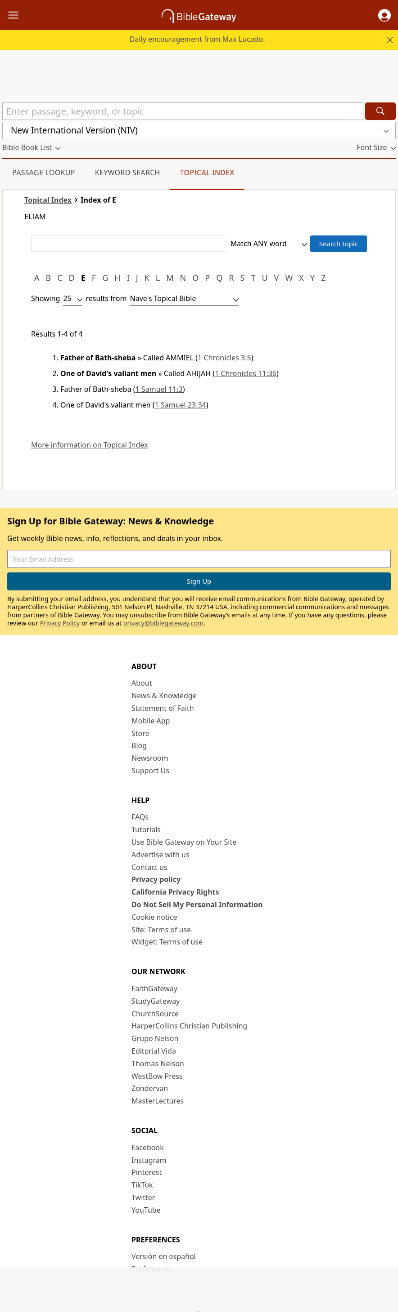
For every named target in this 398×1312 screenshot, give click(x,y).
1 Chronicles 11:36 (245, 373)
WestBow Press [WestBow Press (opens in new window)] (157, 1076)
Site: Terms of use (161, 930)
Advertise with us (160, 855)
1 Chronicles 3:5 (224, 358)
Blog (139, 745)
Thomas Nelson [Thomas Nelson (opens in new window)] (157, 1063)
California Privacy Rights (175, 892)
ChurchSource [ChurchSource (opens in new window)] (155, 1014)
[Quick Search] (182, 111)
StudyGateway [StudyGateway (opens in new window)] (155, 1001)
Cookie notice (154, 917)
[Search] (380, 111)
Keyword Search (127, 172)
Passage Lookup (43, 172)
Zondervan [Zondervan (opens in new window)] (149, 1088)
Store (140, 733)
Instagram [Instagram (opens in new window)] (149, 1160)
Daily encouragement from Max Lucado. (197, 39)
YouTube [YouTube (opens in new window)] (146, 1210)
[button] (384, 15)
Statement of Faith (162, 708)
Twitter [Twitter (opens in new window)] (143, 1197)
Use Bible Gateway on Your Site (183, 842)
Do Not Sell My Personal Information (196, 904)
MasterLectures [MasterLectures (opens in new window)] (157, 1101)
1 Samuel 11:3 (159, 389)
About (141, 683)
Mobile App (150, 721)
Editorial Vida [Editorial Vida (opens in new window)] (153, 1051)
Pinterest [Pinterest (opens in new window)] (146, 1172)
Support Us (150, 771)
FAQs (140, 817)
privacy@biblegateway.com (163, 623)
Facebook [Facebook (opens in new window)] (147, 1147)
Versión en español (163, 1256)
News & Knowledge (164, 695)
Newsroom (149, 758)
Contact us (149, 867)
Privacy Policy (60, 623)
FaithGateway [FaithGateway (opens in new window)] (154, 988)
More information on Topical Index (89, 445)
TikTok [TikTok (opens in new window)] (142, 1185)
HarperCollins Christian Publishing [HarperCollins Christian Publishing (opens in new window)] (189, 1026)
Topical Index (207, 172)
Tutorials (146, 829)
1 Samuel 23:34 (180, 405)
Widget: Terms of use (167, 942)
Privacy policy (156, 879)
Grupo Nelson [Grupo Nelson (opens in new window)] (154, 1038)
